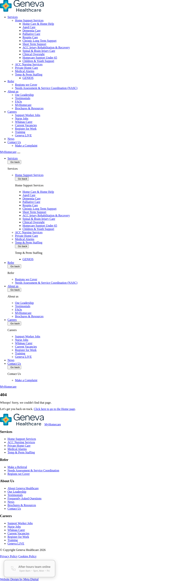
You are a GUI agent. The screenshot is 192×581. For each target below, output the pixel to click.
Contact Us (14, 142)
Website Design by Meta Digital (19, 579)
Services (13, 17)
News (11, 138)
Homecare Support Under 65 (39, 57)
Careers (12, 111)
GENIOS (28, 77)
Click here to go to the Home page (54, 409)
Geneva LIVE (23, 135)
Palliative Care (31, 34)
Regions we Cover (26, 84)
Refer (11, 81)
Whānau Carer (23, 121)
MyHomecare (23, 105)
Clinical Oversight (33, 54)
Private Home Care (26, 67)
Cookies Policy (27, 556)
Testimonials (22, 98)
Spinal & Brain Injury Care (38, 50)
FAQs (18, 101)
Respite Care (30, 37)
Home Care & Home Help (38, 23)
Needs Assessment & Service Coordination (33, 470)
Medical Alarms (24, 71)
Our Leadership (24, 94)
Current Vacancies (26, 125)
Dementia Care (31, 30)
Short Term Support (34, 44)
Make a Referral (17, 467)
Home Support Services (29, 20)
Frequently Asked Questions (24, 498)
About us (13, 91)
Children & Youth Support (38, 61)
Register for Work (26, 128)
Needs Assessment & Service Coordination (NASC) (46, 88)
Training (20, 132)
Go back (14, 162)
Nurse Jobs (21, 118)
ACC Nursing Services (29, 64)
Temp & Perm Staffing (28, 74)
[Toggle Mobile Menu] (18, 153)
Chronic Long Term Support (39, 40)
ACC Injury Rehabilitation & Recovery (46, 47)
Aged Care (28, 27)
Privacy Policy (9, 556)
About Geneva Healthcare (23, 488)
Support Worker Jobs (27, 115)
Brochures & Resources (29, 108)
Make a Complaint (26, 145)
